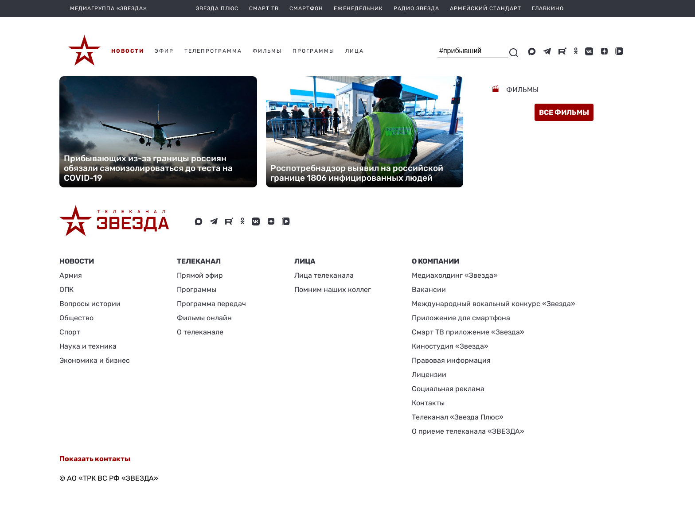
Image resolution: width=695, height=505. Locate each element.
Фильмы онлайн (204, 318)
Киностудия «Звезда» (450, 346)
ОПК (66, 289)
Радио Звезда (416, 8)
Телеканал (199, 261)
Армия (70, 275)
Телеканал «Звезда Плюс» (458, 417)
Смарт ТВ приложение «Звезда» (468, 332)
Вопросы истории (90, 303)
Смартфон (306, 8)
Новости (76, 261)
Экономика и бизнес (94, 360)
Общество (76, 318)
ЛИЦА (304, 261)
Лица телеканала (324, 275)
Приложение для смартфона (461, 318)
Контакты (428, 403)
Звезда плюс (217, 8)
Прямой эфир (200, 275)
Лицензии (429, 374)
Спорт (69, 332)
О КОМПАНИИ (435, 261)
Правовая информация (451, 360)
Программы (196, 289)
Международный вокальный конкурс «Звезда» (493, 303)
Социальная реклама (448, 389)
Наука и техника (88, 346)
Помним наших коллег (332, 289)
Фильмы (521, 89)
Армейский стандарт (485, 8)
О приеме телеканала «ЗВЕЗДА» (468, 431)
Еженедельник (358, 8)
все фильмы (564, 112)
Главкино (548, 8)
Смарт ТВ (264, 8)
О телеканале (200, 332)
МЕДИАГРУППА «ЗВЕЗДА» (108, 8)
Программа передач (211, 303)
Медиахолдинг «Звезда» (455, 275)
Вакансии (429, 289)
